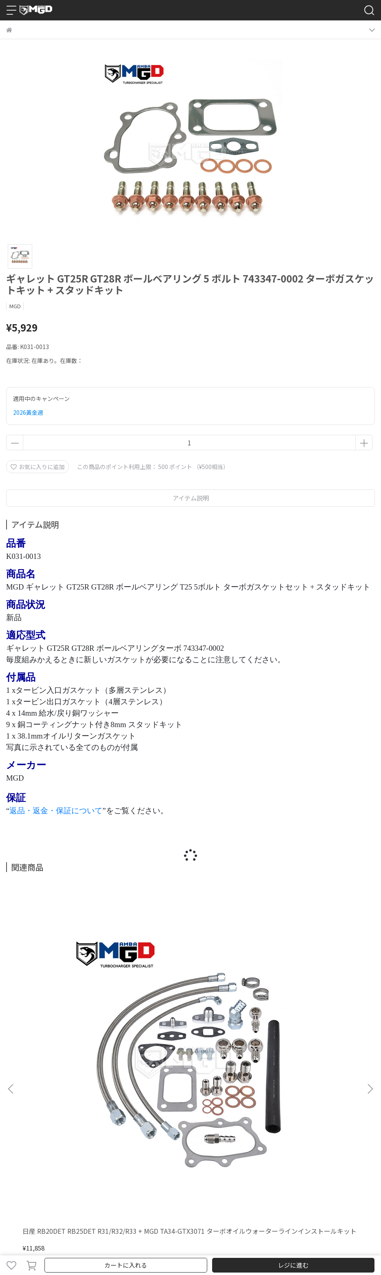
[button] (370, 971)
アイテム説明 (191, 498)
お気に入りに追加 (37, 467)
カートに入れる (125, 1265)
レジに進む (293, 1265)
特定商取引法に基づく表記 (193, 1089)
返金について (77, 1089)
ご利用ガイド (39, 1089)
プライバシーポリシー (126, 1089)
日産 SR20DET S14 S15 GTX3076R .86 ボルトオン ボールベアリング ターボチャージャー (306, 1000)
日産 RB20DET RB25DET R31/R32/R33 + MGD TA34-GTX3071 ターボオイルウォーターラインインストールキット (72, 1000)
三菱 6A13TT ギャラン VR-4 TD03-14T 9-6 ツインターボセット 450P (188, 1000)
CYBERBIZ (201, 1244)
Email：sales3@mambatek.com (50, 1160)
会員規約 (243, 1089)
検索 (12, 1089)
